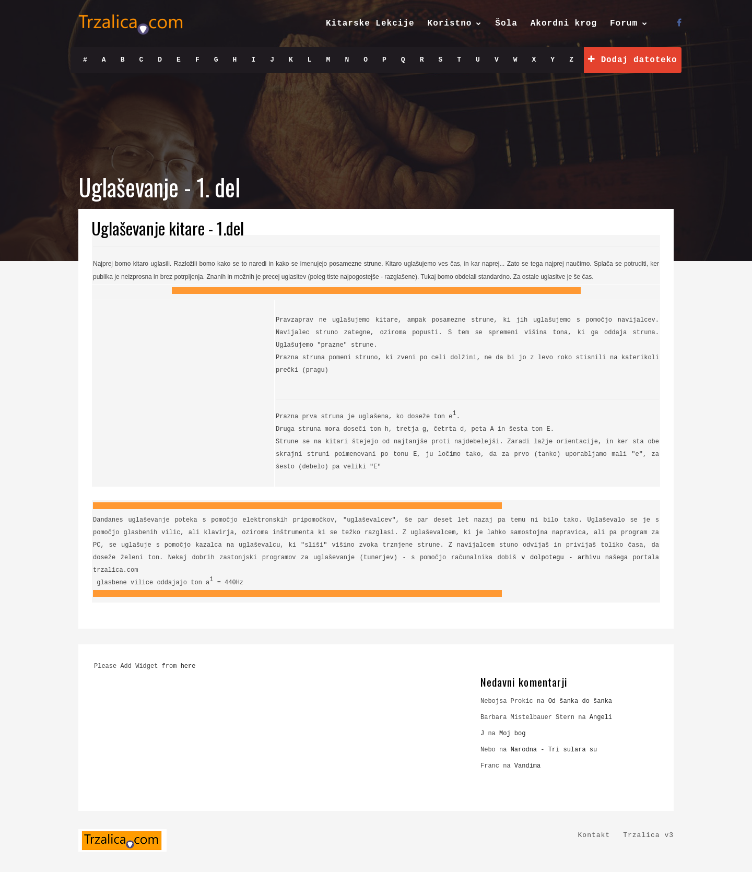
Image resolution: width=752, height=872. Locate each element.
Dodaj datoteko (632, 60)
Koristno (450, 23)
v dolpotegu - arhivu (560, 557)
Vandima (527, 766)
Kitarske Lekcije (370, 23)
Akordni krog (564, 23)
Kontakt (594, 835)
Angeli (601, 717)
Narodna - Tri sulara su (554, 749)
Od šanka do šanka (580, 701)
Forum (624, 23)
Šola (506, 23)
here (188, 666)
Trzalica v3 (648, 835)
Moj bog (512, 733)
